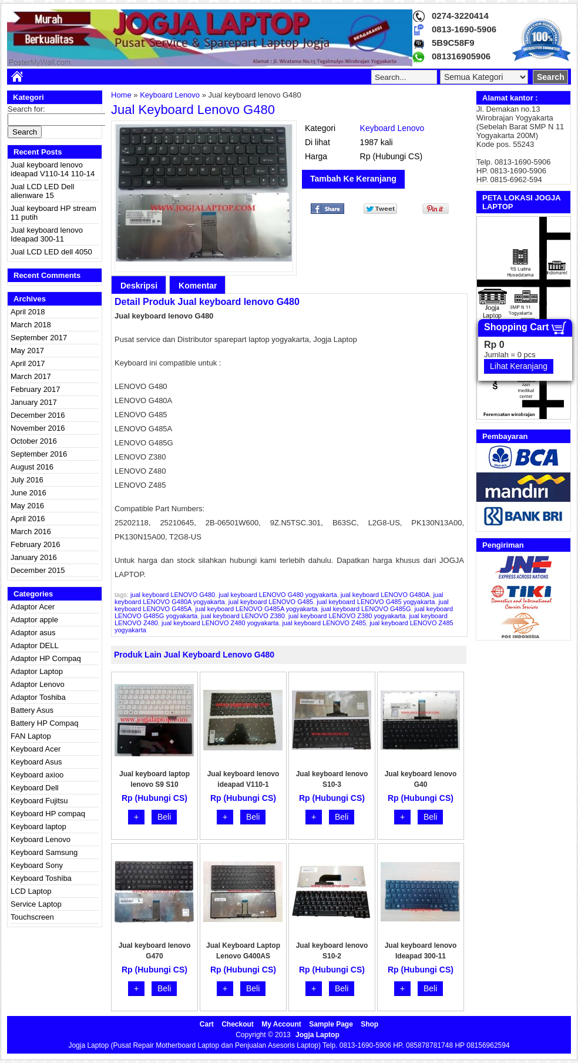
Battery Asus (32, 710)
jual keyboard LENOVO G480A (385, 594)
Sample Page (331, 1024)
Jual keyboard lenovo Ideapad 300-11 (47, 234)
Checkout (237, 1024)
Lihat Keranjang (518, 366)
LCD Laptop (31, 891)
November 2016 (38, 428)
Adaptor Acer (33, 606)
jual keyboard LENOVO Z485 (324, 622)
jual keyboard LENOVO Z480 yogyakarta (220, 622)
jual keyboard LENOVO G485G (366, 608)
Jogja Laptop (317, 1035)
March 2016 (31, 531)
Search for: (26, 109)
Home (121, 94)
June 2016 (28, 492)
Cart (207, 1024)
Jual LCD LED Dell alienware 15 (42, 191)
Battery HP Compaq (44, 723)
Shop (369, 1024)
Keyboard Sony (37, 865)
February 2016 (36, 544)
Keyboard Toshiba (41, 878)
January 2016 (34, 557)
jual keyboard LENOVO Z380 (242, 615)
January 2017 (34, 402)
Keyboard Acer (36, 749)
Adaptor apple (34, 619)
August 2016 (32, 466)
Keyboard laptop (38, 826)
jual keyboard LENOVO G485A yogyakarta (257, 608)
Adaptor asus (33, 632)
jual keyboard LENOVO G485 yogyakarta (376, 601)
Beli (164, 816)
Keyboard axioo (37, 774)
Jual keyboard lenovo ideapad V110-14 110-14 (53, 169)
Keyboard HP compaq (48, 813)
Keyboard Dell (35, 787)
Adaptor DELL (35, 645)
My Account (281, 1024)
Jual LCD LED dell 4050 (51, 251)
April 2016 (28, 518)
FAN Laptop (31, 736)
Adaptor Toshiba (38, 697)
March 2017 (31, 376)
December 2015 (38, 570)
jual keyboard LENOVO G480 (172, 594)
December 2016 (38, 415)
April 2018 (28, 311)
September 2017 (39, 337)
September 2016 (39, 454)
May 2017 (27, 350)
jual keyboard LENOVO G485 (270, 601)
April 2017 (28, 363)
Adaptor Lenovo (38, 684)
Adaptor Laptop (37, 671)
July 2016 (27, 479)
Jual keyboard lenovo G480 (193, 109)
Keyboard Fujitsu (39, 800)
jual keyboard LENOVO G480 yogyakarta (278, 594)
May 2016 (27, 505)
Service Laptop (36, 904)
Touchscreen (32, 917)
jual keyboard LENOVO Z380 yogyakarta (346, 615)
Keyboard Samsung (44, 852)
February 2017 (36, 389)
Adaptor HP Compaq (46, 658)
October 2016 (34, 441)
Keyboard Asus (36, 761)
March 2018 (31, 324)
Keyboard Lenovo (40, 839)
